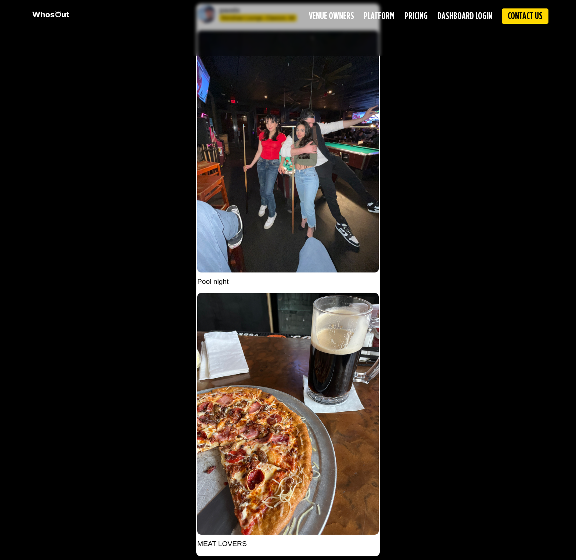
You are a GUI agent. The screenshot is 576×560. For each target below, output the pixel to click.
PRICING (416, 16)
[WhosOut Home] (50, 14)
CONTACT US (525, 16)
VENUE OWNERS (331, 16)
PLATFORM (379, 16)
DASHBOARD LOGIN (465, 16)
